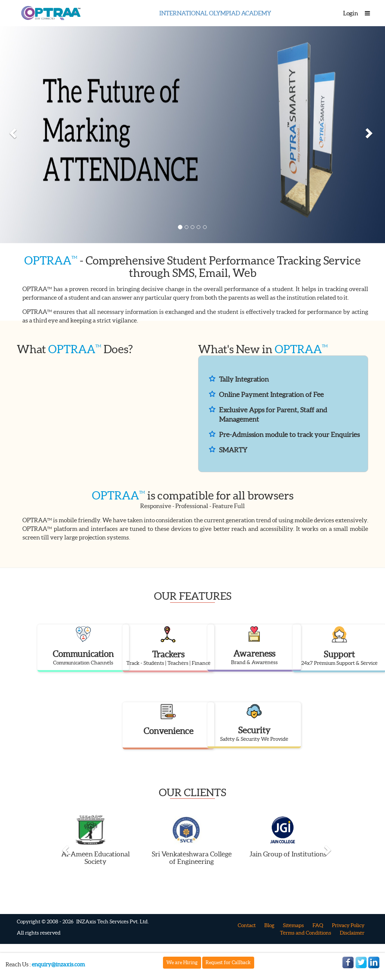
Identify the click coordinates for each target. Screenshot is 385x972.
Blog (269, 925)
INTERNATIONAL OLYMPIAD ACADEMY (221, 13)
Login (350, 13)
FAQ (317, 925)
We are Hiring (182, 962)
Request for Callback (228, 962)
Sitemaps (293, 925)
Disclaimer (352, 933)
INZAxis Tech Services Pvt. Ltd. (112, 921)
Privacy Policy (348, 925)
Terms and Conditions (305, 933)
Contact (247, 925)
